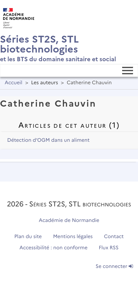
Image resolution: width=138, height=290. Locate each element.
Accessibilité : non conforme (54, 248)
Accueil (13, 83)
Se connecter (114, 266)
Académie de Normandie (69, 220)
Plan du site (28, 237)
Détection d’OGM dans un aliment (48, 140)
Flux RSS (109, 248)
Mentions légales (73, 237)
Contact (114, 237)
